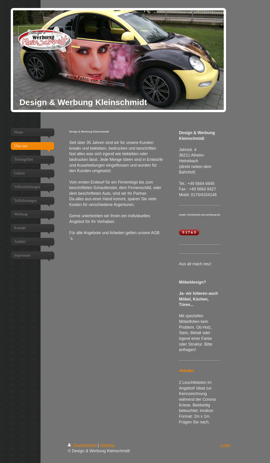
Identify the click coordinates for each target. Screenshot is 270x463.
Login (226, 445)
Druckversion (83, 445)
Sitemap (107, 445)
